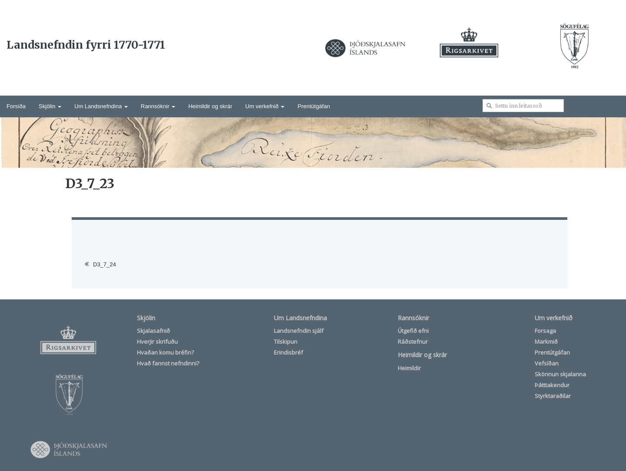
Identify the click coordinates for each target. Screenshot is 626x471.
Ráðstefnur (413, 341)
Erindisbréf (288, 352)
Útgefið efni (413, 331)
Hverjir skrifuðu (157, 341)
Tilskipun (285, 341)
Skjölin (50, 106)
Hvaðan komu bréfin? (165, 352)
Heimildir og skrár (210, 106)
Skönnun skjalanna (560, 374)
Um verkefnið (264, 106)
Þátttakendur (552, 385)
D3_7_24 (104, 264)
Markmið (546, 341)
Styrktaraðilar (553, 396)
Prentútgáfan (313, 106)
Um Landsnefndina (101, 106)
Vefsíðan (547, 363)
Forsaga (545, 331)
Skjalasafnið (153, 331)
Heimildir (409, 368)
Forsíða (16, 106)
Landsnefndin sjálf (298, 331)
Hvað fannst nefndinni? (168, 363)
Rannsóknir (158, 106)
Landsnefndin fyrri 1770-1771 (86, 45)
